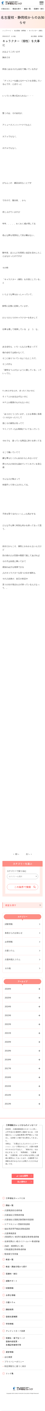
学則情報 (9, 1323)
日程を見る (5, 9)
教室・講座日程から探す (16, 1266)
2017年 (8, 1068)
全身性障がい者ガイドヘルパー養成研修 (22, 1241)
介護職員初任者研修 (13, 1210)
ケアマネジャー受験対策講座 (17, 1224)
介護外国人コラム (13, 959)
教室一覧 (9, 1259)
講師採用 (9, 1309)
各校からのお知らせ (13, 933)
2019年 (8, 1051)
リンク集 (9, 1373)
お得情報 (9, 942)
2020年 (8, 1042)
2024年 (8, 1007)
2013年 (8, 1104)
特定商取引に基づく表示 (15, 1366)
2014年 (8, 1095)
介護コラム (10, 951)
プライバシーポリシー (14, 1362)
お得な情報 (10, 1295)
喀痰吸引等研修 (11, 1254)
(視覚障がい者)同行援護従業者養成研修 (21, 1237)
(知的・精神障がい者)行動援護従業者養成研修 (15, 1247)
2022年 (8, 1024)
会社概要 (8, 1357)
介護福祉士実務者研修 (14, 1215)
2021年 (8, 1033)
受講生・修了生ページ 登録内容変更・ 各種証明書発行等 (15, 1341)
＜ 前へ (16, 854)
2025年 (8, 998)
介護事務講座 (10, 1233)
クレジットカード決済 (15, 1330)
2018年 (8, 1060)
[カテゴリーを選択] (22, 876)
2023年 (8, 1015)
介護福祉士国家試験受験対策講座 (19, 1220)
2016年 (8, 1077)
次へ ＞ (29, 854)
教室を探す (17, 9)
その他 (8, 968)
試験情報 (9, 924)
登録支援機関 (11, 1316)
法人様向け (22, 1182)
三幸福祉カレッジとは (15, 1198)
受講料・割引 (39, 9)
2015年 (8, 1086)
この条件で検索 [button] (22, 887)
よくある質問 (22, 1176)
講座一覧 (27, 9)
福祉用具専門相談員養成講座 (17, 1229)
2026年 (8, 989)
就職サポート (11, 1280)
